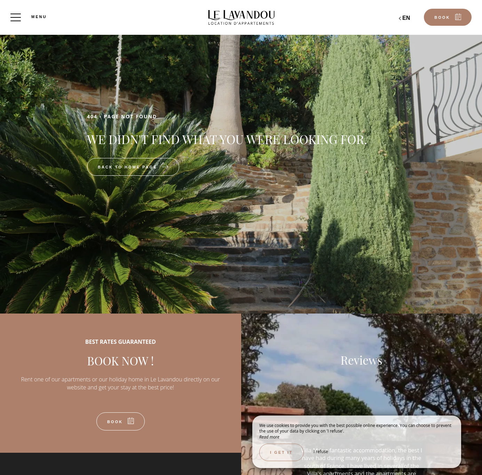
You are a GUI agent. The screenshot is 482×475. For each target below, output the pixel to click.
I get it (281, 452)
